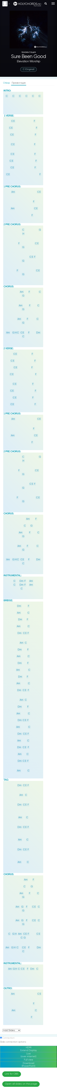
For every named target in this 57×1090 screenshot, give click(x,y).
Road (8, 951)
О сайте (28, 1030)
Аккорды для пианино (28, 1062)
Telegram (28, 1081)
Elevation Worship (28, 61)
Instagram (28, 1077)
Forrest (50, 931)
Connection (8, 747)
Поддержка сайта (28, 1034)
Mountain (10, 937)
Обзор (6, 83)
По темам (28, 1019)
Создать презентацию (28, 1066)
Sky (7, 931)
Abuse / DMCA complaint (28, 1038)
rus (22, 999)
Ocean (21, 931)
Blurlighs (7, 944)
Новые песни (28, 1010)
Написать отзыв (28, 1043)
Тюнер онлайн (29, 1053)
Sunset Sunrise (45, 944)
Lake (35, 931)
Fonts (5, 827)
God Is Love (17, 866)
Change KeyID (11, 817)
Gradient (24, 944)
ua (35, 999)
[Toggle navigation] (53, 3)
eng (29, 999)
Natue (26, 937)
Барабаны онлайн (28, 1058)
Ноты (28, 1015)
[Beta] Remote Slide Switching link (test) (25, 823)
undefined (11, 739)
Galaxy (42, 937)
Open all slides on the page (21, 799)
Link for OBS (11, 789)
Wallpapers (8, 898)
